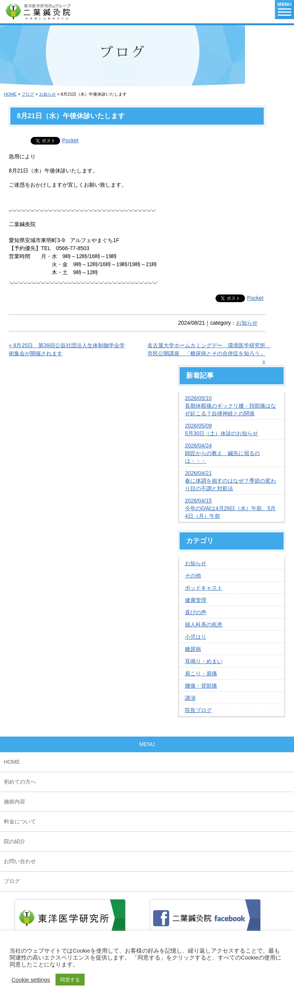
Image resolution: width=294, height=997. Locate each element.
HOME (10, 94)
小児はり (195, 637)
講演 (190, 698)
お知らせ (47, 94)
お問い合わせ (20, 861)
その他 (193, 576)
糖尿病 (193, 649)
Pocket (70, 140)
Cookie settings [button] (30, 980)
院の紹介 (14, 841)
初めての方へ (20, 782)
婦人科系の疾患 (203, 624)
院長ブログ (198, 710)
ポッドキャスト (203, 588)
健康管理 (195, 600)
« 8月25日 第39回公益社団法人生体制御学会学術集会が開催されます (67, 349)
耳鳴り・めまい (203, 661)
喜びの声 (195, 612)
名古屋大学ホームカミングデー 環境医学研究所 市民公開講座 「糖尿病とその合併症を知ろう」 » (206, 353)
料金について (20, 821)
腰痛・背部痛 (201, 686)
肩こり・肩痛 (201, 673)
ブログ (27, 94)
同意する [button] (70, 979)
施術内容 (14, 802)
